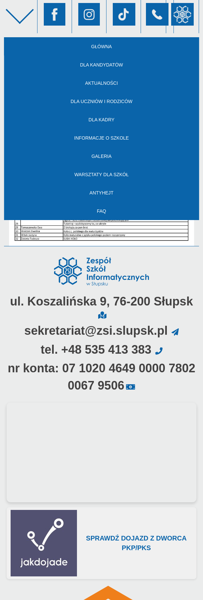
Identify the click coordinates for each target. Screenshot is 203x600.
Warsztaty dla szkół (101, 174)
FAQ (101, 211)
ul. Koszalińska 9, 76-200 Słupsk (101, 301)
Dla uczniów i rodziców (102, 101)
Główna (101, 46)
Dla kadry (101, 119)
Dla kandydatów (101, 64)
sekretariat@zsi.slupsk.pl (96, 330)
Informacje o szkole (101, 138)
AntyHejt (101, 192)
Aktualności (101, 83)
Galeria (102, 156)
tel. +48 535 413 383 (95, 349)
